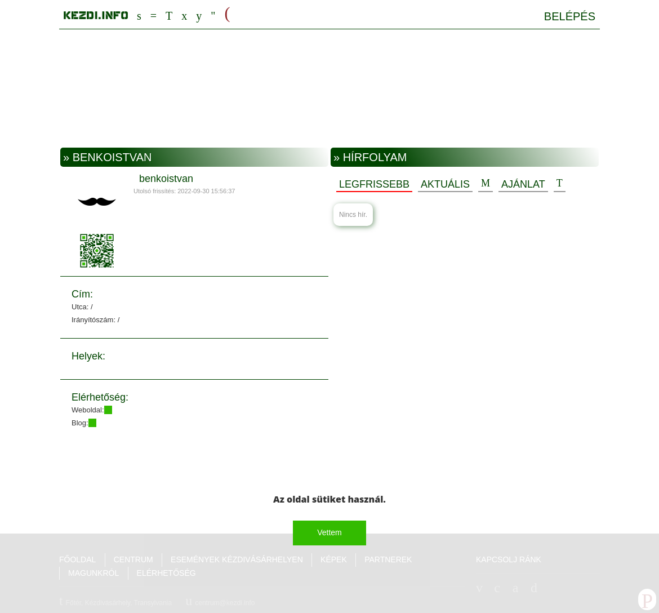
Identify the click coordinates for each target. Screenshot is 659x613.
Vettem (329, 532)
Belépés (569, 16)
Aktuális (445, 184)
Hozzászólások (485, 183)
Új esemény (560, 183)
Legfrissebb (374, 184)
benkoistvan (166, 178)
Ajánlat (523, 184)
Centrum (153, 14)
